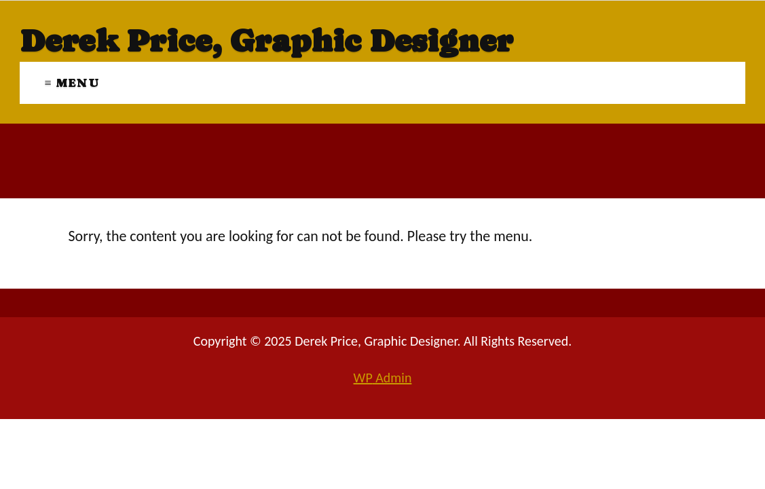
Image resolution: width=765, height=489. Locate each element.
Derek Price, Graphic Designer (266, 40)
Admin (383, 377)
